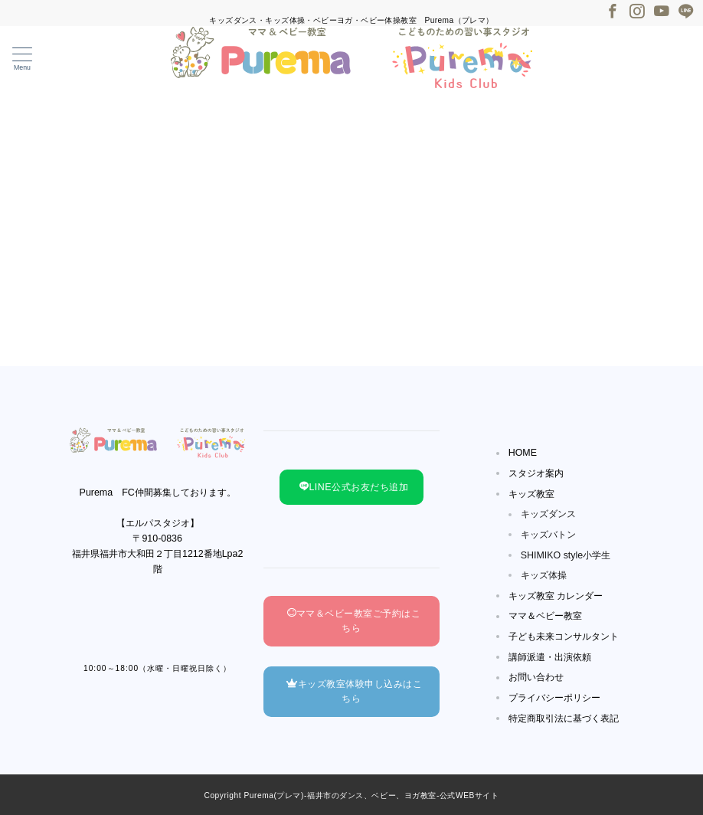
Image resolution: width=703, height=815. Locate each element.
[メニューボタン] (22, 59)
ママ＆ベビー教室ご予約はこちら (354, 620)
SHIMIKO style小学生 (566, 555)
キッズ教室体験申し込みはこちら (354, 691)
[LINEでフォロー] (686, 12)
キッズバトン (548, 534)
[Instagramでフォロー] (637, 12)
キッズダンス (548, 514)
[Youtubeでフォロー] (661, 12)
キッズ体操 (544, 575)
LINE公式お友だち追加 (353, 487)
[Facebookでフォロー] (612, 12)
